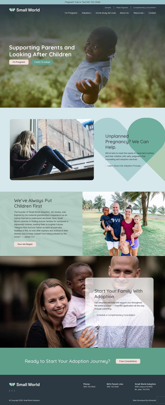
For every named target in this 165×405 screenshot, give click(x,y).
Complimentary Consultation (144, 7)
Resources (138, 13)
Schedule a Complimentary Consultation (116, 315)
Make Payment (122, 7)
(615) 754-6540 (89, 387)
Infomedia (152, 400)
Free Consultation (128, 361)
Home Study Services (106, 13)
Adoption (86, 13)
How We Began (25, 244)
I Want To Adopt (42, 62)
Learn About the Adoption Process (124, 165)
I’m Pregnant (71, 13)
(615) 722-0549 (113, 387)
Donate (108, 7)
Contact (152, 13)
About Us (124, 13)
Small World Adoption (32, 400)
